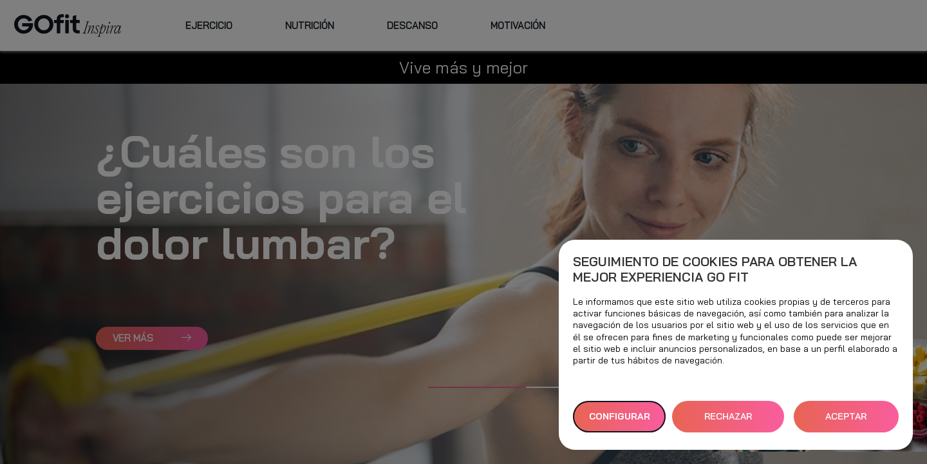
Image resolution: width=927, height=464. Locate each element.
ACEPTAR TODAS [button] (845, 421)
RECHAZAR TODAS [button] (728, 421)
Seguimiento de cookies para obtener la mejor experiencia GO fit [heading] (715, 269)
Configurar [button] (619, 416)
